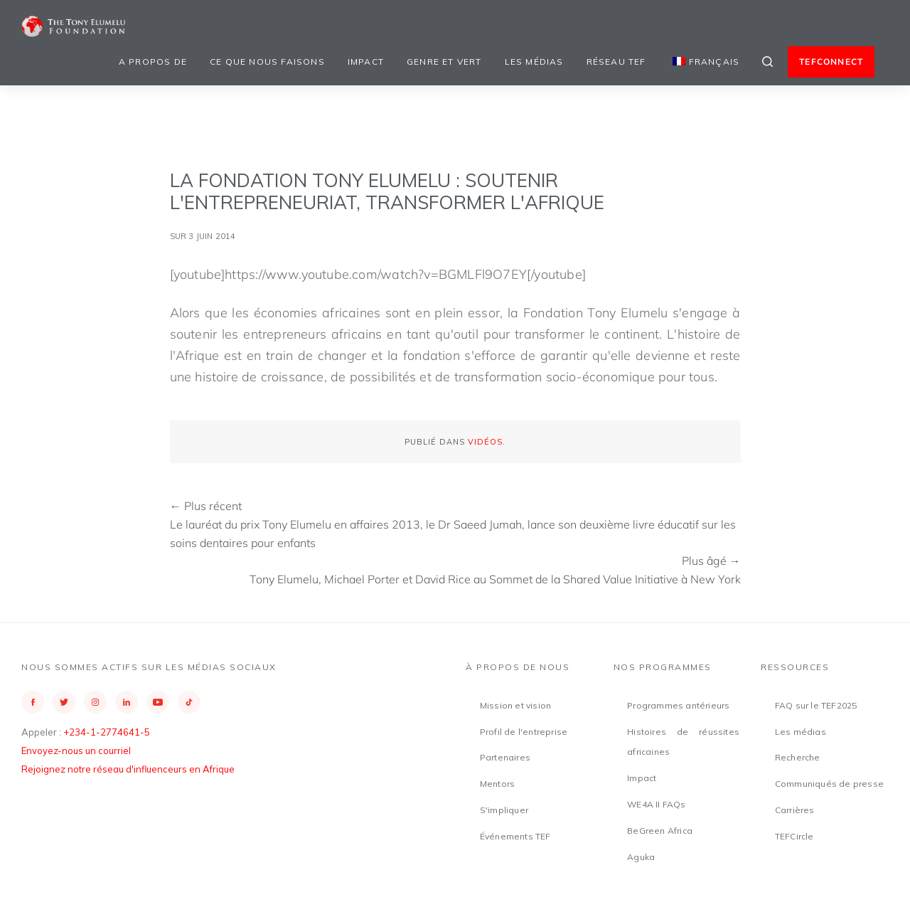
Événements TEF (515, 836)
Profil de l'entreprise (523, 731)
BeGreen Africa (659, 830)
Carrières (795, 810)
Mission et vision (515, 705)
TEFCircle (794, 836)
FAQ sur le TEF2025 (816, 705)
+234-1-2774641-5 (106, 732)
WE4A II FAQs (656, 804)
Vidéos (485, 442)
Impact (366, 61)
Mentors (497, 783)
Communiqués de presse (829, 783)
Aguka (641, 857)
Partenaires (505, 757)
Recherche (797, 757)
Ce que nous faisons (267, 61)
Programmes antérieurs (678, 705)
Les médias (534, 61)
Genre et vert (444, 61)
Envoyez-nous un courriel (76, 750)
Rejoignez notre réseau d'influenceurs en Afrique (128, 769)
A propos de (153, 61)
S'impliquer (504, 810)
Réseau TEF (616, 61)
